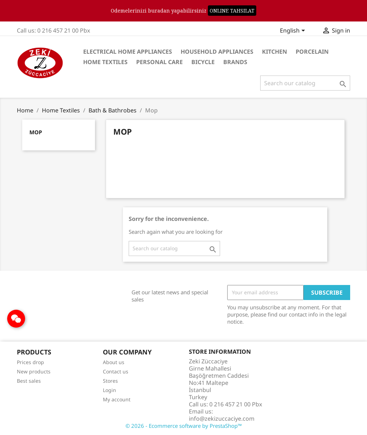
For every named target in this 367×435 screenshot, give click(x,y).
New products (34, 371)
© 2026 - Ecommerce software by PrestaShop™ (183, 425)
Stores (110, 380)
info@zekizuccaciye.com (221, 418)
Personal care (159, 62)
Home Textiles (105, 62)
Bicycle (203, 62)
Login (109, 390)
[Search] (305, 83)
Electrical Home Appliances (127, 51)
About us (113, 362)
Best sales (29, 380)
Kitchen (274, 51)
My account (116, 399)
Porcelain (312, 51)
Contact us (115, 371)
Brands (235, 62)
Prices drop (30, 362)
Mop (35, 132)
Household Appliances (217, 51)
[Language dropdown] (294, 31)
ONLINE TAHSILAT (232, 10)
